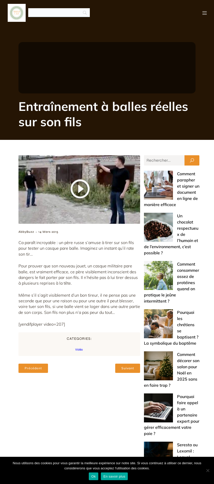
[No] (207, 470)
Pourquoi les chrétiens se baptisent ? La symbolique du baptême (170, 263)
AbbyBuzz (26, 232)
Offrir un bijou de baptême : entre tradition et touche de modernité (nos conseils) (171, 411)
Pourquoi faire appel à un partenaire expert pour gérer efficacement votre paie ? (171, 310)
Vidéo (79, 350)
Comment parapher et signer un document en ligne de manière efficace (170, 180)
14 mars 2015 (48, 232)
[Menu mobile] (204, 12)
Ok (93, 476)
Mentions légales (178, 451)
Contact (145, 451)
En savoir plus (114, 476)
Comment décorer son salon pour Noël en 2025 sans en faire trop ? (167, 287)
